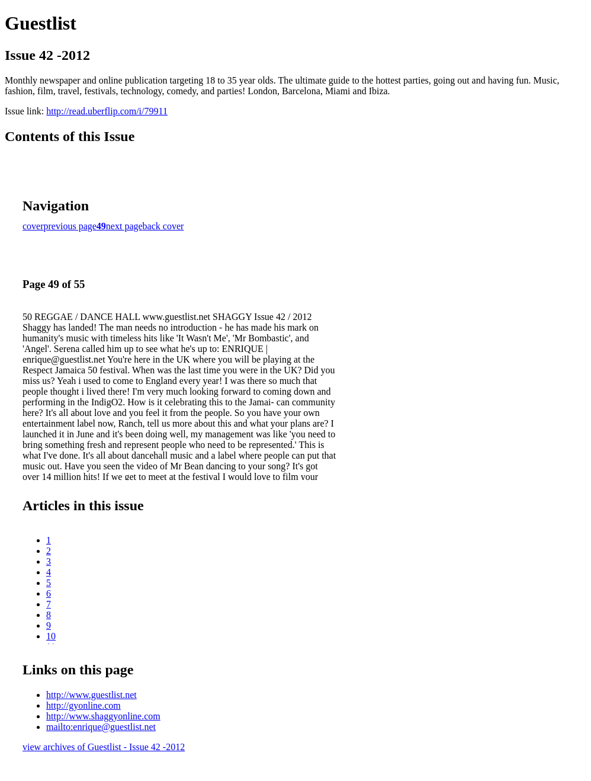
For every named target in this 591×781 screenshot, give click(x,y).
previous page (70, 226)
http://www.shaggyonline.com (103, 716)
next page (124, 226)
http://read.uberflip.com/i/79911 (107, 111)
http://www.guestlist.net (91, 695)
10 (51, 636)
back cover (163, 226)
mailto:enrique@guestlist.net (101, 727)
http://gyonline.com (83, 705)
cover (33, 226)
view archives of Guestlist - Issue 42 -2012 (104, 747)
